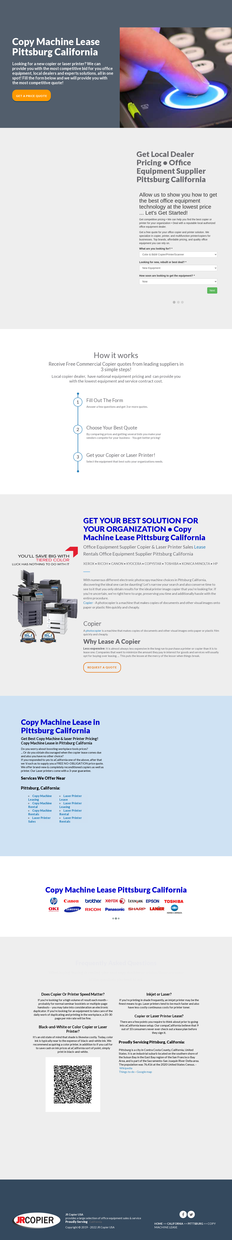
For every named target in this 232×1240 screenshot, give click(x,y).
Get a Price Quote (31, 96)
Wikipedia (125, 1068)
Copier (88, 603)
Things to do (126, 1071)
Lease (200, 546)
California (95, 1221)
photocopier (93, 630)
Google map (144, 1071)
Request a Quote (102, 667)
